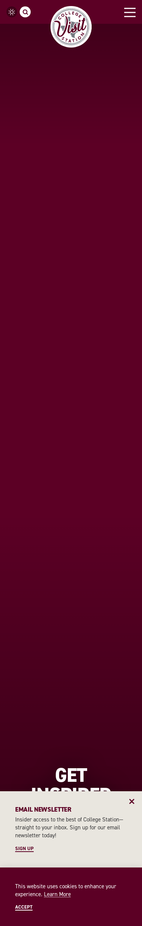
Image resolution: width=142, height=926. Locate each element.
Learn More (57, 894)
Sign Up (24, 848)
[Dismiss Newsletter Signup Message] (132, 801)
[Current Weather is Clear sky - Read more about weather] (11, 11)
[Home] (71, 27)
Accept (24, 907)
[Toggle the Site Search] (25, 11)
